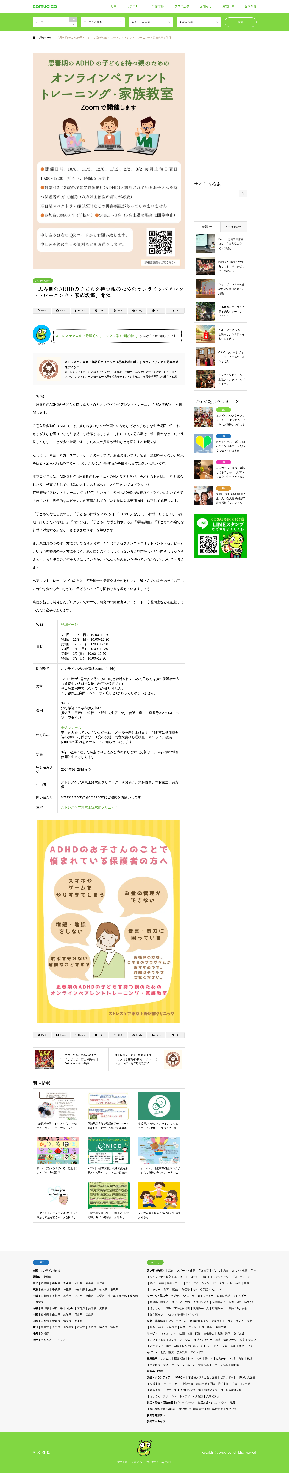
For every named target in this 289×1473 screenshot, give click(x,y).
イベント (152, 1352)
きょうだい (156, 1308)
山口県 (56, 1314)
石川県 (56, 1295)
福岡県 (103, 1327)
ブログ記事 (181, 6)
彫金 (226, 1270)
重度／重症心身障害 (178, 1308)
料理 (152, 1283)
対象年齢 (158, 6)
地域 (113, 6)
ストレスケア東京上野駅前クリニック (89, 807)
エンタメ (179, 1276)
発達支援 (220, 1327)
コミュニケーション (198, 1283)
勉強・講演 (167, 1352)
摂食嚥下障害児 (159, 1302)
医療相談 (179, 1358)
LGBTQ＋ (179, 1377)
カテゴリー (134, 6)
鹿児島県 (68, 1327)
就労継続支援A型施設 (162, 1408)
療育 (249, 1320)
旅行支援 (239, 1333)
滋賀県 (103, 1308)
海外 (35, 1339)
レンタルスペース (192, 1345)
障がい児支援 (247, 1377)
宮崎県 (114, 1327)
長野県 (45, 1295)
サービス (152, 1333)
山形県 (56, 1283)
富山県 (89, 1295)
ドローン (193, 1276)
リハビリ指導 (220, 1364)
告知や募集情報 (43, 280)
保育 (182, 1327)
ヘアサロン (212, 1345)
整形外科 (221, 1358)
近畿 (35, 1308)
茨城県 (92, 1289)
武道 (171, 1270)
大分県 (56, 1327)
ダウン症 (193, 1314)
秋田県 (78, 1283)
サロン (252, 1339)
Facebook (43, 1452)
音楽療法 (171, 1327)
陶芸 (161, 1283)
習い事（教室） (156, 1270)
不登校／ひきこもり (182, 1295)
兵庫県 (92, 1308)
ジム (187, 1339)
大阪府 (70, 1308)
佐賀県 (81, 1327)
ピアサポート (228, 1377)
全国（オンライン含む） (47, 1270)
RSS (48, 1452)
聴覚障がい (218, 1308)
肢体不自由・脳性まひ (242, 1302)
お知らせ (206, 6)
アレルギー (239, 1295)
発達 (241, 1358)
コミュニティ (168, 1333)
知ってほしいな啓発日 (159, 1462)
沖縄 (35, 1333)
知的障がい (156, 1314)
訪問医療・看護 (159, 1364)
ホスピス (165, 1358)
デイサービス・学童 (200, 1327)
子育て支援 (170, 1389)
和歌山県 (57, 1308)
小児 (232, 1358)
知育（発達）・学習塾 (177, 1289)
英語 (238, 1283)
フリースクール (177, 1320)
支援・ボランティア (158, 1377)
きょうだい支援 (159, 1396)
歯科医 (235, 1364)
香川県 (78, 1320)
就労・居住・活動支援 (160, 1402)
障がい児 (177, 1302)
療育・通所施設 (156, 1320)
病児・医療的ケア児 (197, 1302)
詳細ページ (69, 624)
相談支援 (188, 1383)
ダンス (216, 1270)
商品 (241, 1345)
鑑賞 (242, 1339)
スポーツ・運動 (186, 1270)
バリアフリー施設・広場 (164, 1345)
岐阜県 (123, 1295)
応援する (137, 1462)
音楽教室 (203, 1270)
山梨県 (100, 1295)
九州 (35, 1327)
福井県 (78, 1295)
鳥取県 (67, 1314)
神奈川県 (79, 1289)
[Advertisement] (220, 117)
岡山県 (78, 1314)
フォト (251, 1345)
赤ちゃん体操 (239, 1270)
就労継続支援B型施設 (191, 1408)
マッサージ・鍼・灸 (183, 1364)
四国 (35, 1320)
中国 (35, 1314)
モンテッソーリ (219, 1276)
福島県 (45, 1283)
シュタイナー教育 (160, 1276)
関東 (35, 1289)
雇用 (232, 1402)
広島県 (89, 1314)
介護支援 (155, 1383)
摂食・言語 (156, 1327)
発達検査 (216, 1320)
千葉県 (56, 1289)
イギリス (60, 1339)
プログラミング (241, 1276)
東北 (35, 1283)
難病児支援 (210, 1389)
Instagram (34, 1452)
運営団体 (228, 6)
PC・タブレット (222, 1283)
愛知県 (134, 1295)
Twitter (38, 1452)
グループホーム (185, 1402)
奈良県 (45, 1308)
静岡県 (112, 1295)
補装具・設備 (155, 1371)
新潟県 (40, 1302)
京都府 (81, 1308)
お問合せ (251, 6)
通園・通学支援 (219, 1383)
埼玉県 (67, 1289)
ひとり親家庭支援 (231, 1389)
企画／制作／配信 (189, 1333)
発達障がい (218, 1302)
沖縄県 (45, 1333)
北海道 (36, 1276)
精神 (190, 1358)
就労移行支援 (215, 1408)
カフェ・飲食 (158, 1339)
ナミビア (46, 1339)
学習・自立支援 (241, 1383)
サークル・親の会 (157, 1295)
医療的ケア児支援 (190, 1389)
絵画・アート (175, 1283)
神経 (249, 1358)
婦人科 (209, 1358)
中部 (35, 1295)
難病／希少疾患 (238, 1308)
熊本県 (45, 1327)
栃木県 (103, 1289)
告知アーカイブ (156, 1421)
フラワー (155, 1289)
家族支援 (155, 1389)
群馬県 (114, 1289)
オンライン (175, 1339)
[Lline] (99, 311)
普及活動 (182, 1352)
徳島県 (67, 1320)
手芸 (253, 1270)
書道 (246, 1283)
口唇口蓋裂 (223, 1295)
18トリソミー (206, 1295)
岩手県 (89, 1283)
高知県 (45, 1320)
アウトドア (197, 1352)
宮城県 (100, 1283)
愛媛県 (56, 1320)
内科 (199, 1358)
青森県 (67, 1283)
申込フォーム (71, 728)
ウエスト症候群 (175, 1314)
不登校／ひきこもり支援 (202, 1377)
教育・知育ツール (225, 1339)
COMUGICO (224, 1452)
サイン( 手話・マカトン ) (207, 1289)
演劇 (204, 1276)
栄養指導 (203, 1364)
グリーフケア (171, 1383)
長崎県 (92, 1327)
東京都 (45, 1289)
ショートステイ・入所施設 (187, 1396)
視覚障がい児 (201, 1308)
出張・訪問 (223, 1333)
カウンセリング (234, 1320)
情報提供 (209, 1333)
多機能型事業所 (199, 1320)
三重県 (67, 1295)
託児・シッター (203, 1339)
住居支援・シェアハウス (212, 1402)
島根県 (45, 1314)
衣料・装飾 (229, 1345)
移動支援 (201, 1383)
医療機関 (152, 1358)
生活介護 (231, 1408)
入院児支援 (212, 1396)
